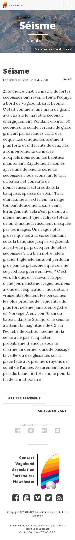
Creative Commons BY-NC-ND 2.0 (37, 532)
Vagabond (24, 463)
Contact (26, 457)
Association (23, 469)
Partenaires (23, 475)
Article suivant (52, 411)
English (67, 79)
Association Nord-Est (47, 512)
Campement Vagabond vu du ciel (53, 49)
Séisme (16, 71)
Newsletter (23, 481)
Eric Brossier (12, 80)
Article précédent (24, 398)
